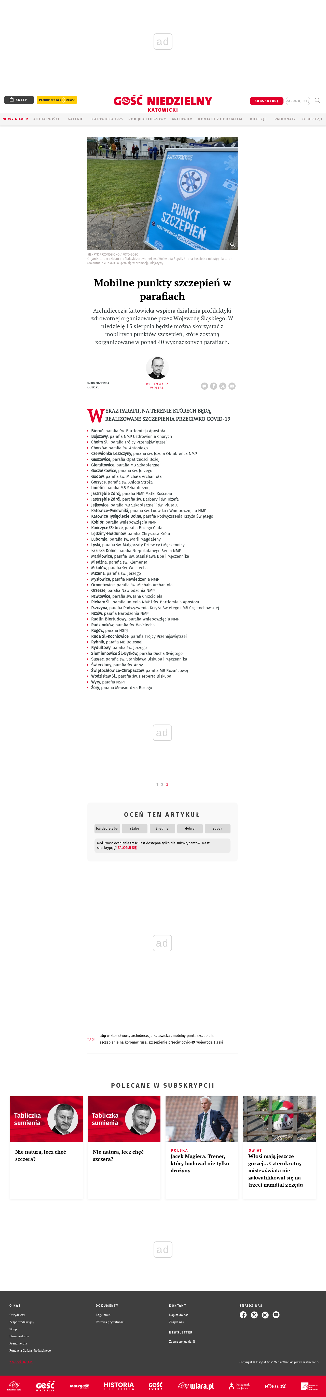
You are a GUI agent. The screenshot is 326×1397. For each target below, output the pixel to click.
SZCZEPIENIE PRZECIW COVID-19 (171, 1042)
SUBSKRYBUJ (267, 101)
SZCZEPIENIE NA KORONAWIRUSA (123, 1042)
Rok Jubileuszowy (147, 119)
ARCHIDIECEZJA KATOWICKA (151, 1036)
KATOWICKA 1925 (107, 119)
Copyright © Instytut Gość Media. (260, 1362)
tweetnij (223, 384)
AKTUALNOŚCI (46, 119)
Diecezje (258, 119)
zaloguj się (298, 101)
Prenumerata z (57, 100)
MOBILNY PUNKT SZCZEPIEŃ (193, 1036)
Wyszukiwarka (317, 100)
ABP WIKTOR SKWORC (114, 1036)
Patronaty (285, 119)
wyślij (233, 384)
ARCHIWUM (182, 119)
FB (214, 384)
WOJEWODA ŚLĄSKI (209, 1042)
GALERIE (75, 119)
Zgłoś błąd (21, 1362)
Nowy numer (15, 119)
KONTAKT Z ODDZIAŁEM (220, 119)
